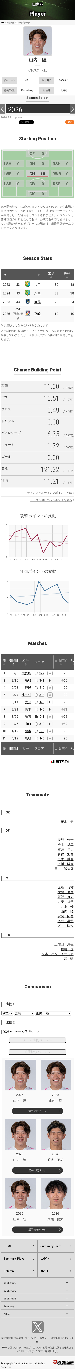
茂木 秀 (67, 821)
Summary (9, 1306)
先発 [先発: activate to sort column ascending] (67, 275)
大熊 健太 (66, 892)
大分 (28, 702)
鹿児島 (26, 673)
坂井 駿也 (66, 926)
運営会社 (55, 1338)
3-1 (41, 680)
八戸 (37, 285)
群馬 (37, 302)
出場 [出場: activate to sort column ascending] (51, 275)
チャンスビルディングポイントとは (49, 492)
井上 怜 (67, 907)
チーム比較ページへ (37, 1040)
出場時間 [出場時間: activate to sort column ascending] (60, 662)
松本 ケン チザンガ (58, 954)
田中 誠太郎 (64, 869)
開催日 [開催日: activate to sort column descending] (13, 662)
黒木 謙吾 (66, 859)
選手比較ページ (37, 1111)
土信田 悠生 (64, 944)
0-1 (41, 717)
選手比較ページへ (37, 1052)
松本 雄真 (66, 845)
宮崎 (37, 314)
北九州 (26, 695)
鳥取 (28, 680)
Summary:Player (15, 1258)
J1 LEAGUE (10, 1283)
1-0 (41, 702)
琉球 (28, 688)
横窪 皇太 (66, 849)
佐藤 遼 (67, 949)
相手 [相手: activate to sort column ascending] (25, 662)
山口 (28, 724)
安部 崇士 (66, 840)
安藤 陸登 (66, 916)
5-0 (41, 731)
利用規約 (7, 1338)
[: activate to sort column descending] (5, 275)
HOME (4, 23)
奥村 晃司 (66, 921)
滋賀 (28, 717)
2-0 (41, 688)
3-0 (41, 724)
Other (7, 1314)
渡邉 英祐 (66, 887)
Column (9, 1271)
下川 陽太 (66, 864)
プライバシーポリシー (37, 1338)
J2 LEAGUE (10, 1290)
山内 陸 (67, 911)
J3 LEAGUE (10, 1298)
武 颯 (69, 959)
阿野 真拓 (66, 897)
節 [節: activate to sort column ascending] (4, 662)
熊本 (28, 709)
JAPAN (44, 1258)
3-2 (41, 673)
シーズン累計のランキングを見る (51, 500)
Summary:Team (50, 1246)
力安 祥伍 (66, 902)
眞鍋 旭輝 (66, 854)
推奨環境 (18, 1338)
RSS (69, 122)
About (44, 1271)
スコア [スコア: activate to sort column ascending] (39, 662)
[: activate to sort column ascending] (14, 275)
